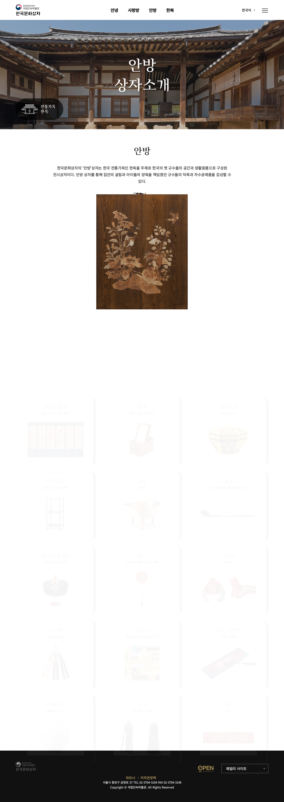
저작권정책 (148, 777)
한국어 (246, 10)
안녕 (114, 10)
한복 (170, 10)
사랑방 (133, 10)
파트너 (130, 777)
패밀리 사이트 (236, 768)
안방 (152, 10)
